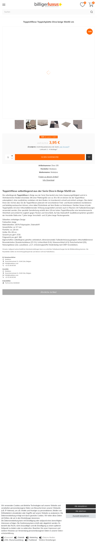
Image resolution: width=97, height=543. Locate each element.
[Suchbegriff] (45, 11)
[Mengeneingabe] (8, 157)
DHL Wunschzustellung (14, 540)
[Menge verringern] (12, 158)
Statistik (21, 537)
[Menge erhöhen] (12, 156)
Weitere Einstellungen (47, 540)
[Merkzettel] (83, 5)
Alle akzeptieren (81, 506)
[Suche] (92, 11)
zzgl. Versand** (64, 147)
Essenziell (9, 537)
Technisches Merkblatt (11, 283)
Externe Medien (49, 537)
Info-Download (48, 180)
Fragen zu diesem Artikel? (48, 177)
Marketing (34, 537)
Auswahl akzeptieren (81, 516)
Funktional (33, 540)
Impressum (52, 528)
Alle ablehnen (81, 511)
